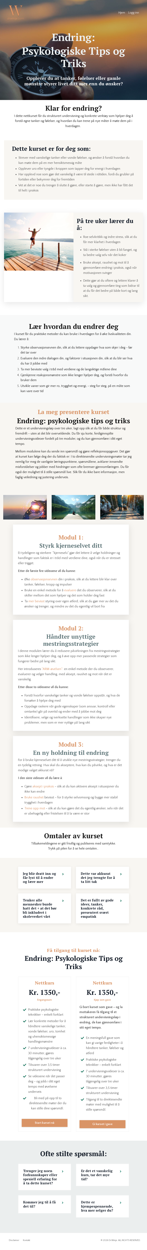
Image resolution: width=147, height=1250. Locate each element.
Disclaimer (14, 1242)
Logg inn (133, 12)
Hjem (121, 12)
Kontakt (26, 1242)
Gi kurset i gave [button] (102, 1126)
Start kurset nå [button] (44, 1124)
